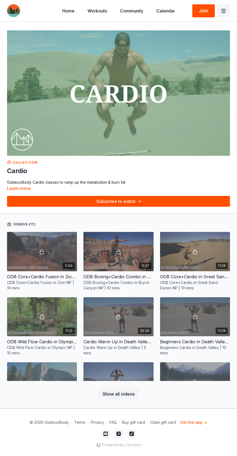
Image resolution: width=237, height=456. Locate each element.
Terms (79, 422)
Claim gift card (163, 422)
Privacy (97, 422)
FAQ (113, 422)
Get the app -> (193, 422)
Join (203, 11)
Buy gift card (133, 422)
